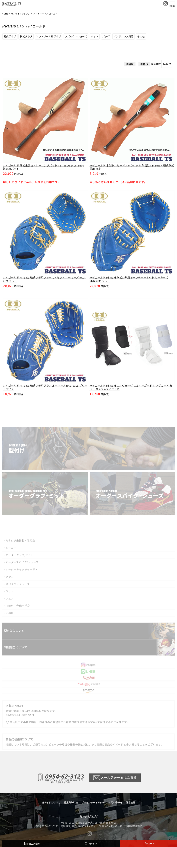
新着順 (144, 83)
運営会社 (130, 802)
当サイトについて (51, 802)
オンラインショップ (20, 13)
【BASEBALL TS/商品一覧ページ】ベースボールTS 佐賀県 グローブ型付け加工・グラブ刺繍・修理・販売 (12, 3)
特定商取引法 (71, 802)
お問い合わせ (115, 802)
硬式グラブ (10, 37)
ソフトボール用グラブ (48, 37)
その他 (141, 37)
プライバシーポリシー (93, 802)
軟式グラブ (26, 37)
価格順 (130, 83)
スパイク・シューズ (76, 37)
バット (95, 37)
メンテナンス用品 (123, 37)
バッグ (106, 37)
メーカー (37, 13)
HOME (5, 13)
